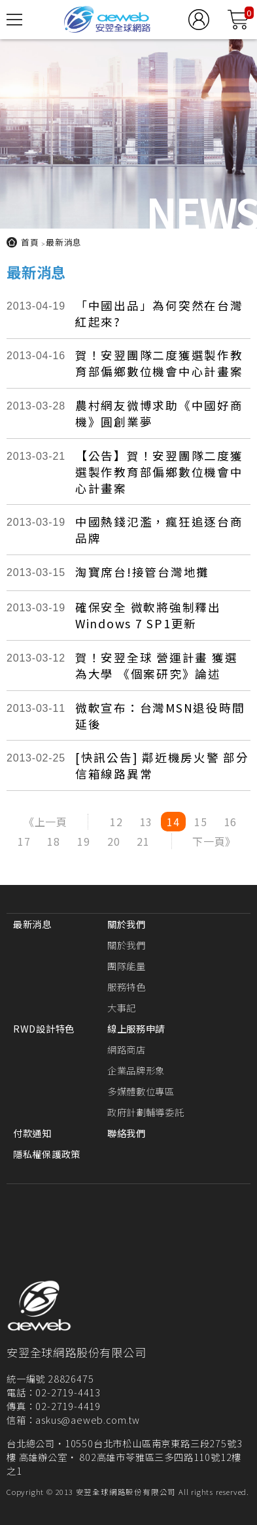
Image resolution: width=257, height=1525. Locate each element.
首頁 (30, 242)
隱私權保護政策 (46, 1154)
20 (113, 841)
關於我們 (126, 924)
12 (116, 821)
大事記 (121, 1007)
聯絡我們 (126, 1133)
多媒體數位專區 (141, 1091)
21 (143, 841)
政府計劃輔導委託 (145, 1112)
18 (53, 841)
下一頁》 (214, 841)
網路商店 (126, 1049)
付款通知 (32, 1133)
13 (146, 821)
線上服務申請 (136, 1028)
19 (83, 841)
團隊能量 (126, 965)
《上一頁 (45, 821)
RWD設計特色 (44, 1028)
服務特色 (126, 986)
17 (24, 841)
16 (230, 821)
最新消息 (64, 242)
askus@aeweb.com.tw (87, 1419)
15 (200, 821)
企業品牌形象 (136, 1070)
